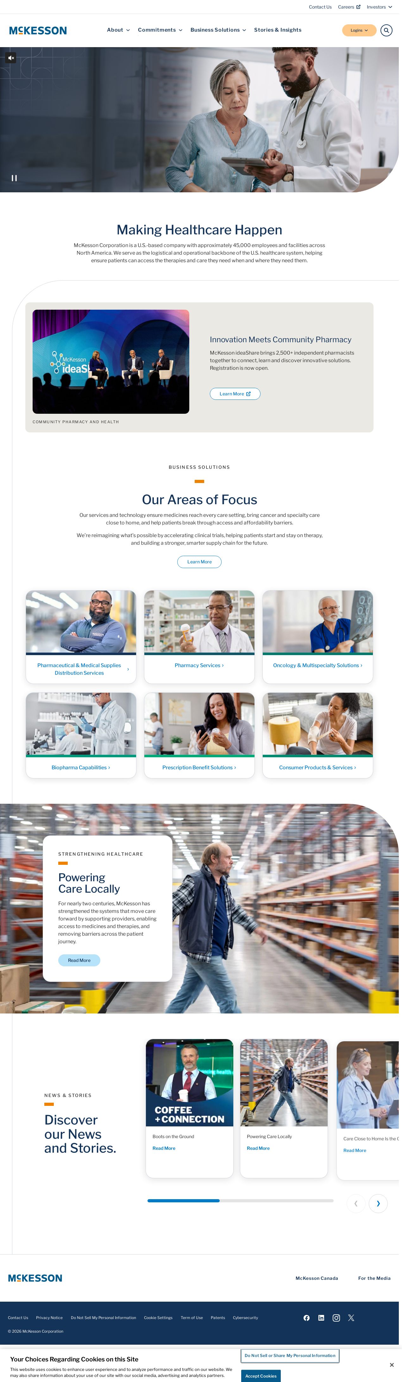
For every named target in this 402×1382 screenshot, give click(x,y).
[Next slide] (378, 1203)
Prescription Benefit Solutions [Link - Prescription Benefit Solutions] (199, 770)
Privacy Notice (49, 1317)
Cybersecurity (245, 1317)
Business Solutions (218, 30)
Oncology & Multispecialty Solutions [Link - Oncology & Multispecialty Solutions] (318, 667)
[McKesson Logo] (35, 1278)
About (118, 30)
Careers (349, 6)
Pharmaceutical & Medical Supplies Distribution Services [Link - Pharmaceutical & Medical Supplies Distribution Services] (83, 671)
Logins (359, 30)
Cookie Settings (158, 1317)
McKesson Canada (317, 1278)
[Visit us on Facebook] (306, 1317)
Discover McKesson (76, 169)
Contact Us (320, 6)
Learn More (235, 393)
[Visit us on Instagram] (336, 1317)
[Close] (392, 1365)
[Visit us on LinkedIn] (321, 1317)
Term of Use (192, 1317)
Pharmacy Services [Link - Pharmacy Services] (199, 667)
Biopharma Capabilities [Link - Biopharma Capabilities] (81, 770)
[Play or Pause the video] (14, 178)
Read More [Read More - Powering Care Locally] (267, 1155)
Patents (218, 1317)
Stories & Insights (277, 30)
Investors (380, 6)
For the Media (374, 1278)
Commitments (160, 30)
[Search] (386, 30)
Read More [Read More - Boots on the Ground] (166, 1148)
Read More (79, 960)
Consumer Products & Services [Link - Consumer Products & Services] (317, 770)
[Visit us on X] (351, 1317)
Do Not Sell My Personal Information (103, 1317)
